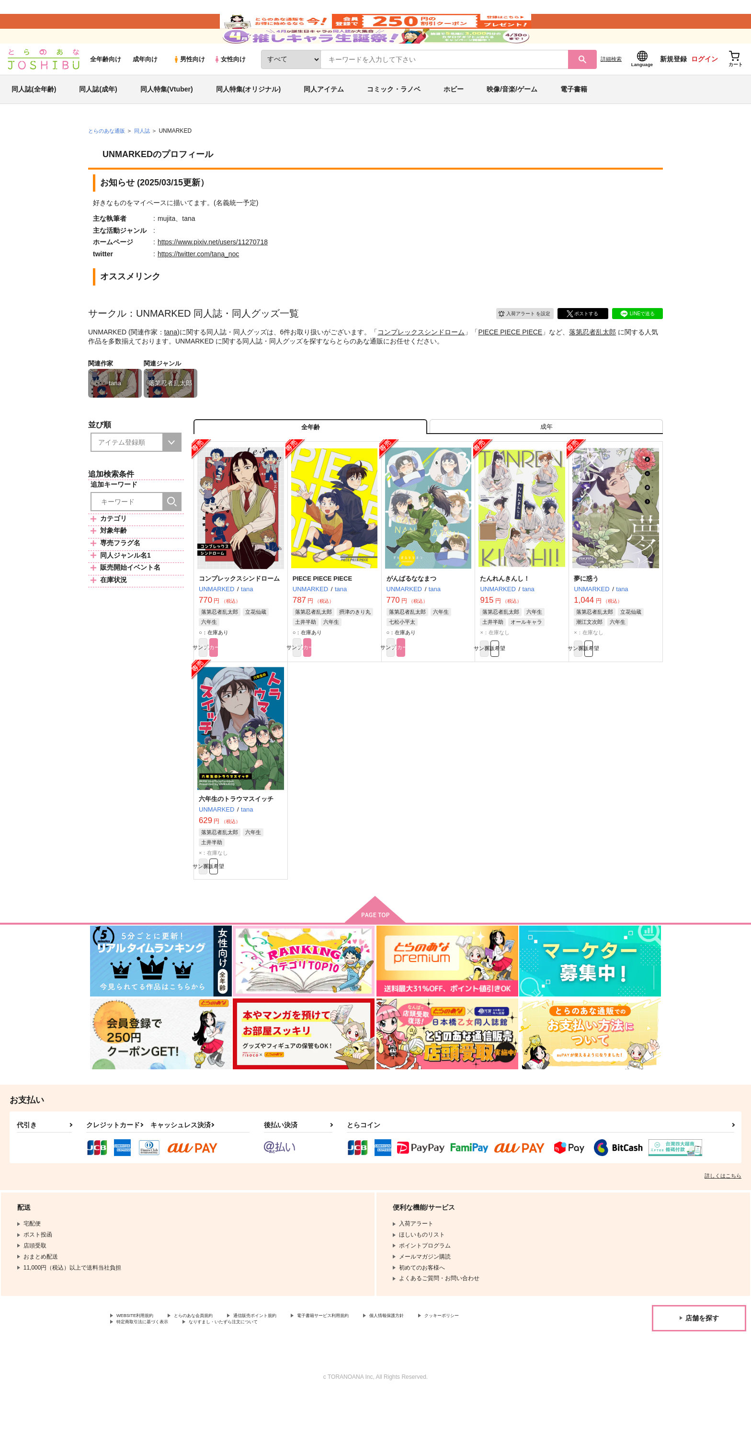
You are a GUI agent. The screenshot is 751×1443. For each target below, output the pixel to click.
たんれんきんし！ (505, 614)
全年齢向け (105, 87)
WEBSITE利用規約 (140, 1362)
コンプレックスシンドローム (421, 359)
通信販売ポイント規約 (287, 1362)
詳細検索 (611, 87)
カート (262, 685)
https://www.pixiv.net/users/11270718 (213, 270)
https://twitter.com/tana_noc (198, 282)
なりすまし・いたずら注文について (318, 1369)
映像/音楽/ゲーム (512, 117)
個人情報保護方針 (449, 1362)
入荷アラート (517, 340)
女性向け (230, 87)
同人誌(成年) (98, 117)
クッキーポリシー (139, 1369)
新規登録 (673, 87)
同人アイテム (324, 117)
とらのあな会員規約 (212, 1362)
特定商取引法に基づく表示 (217, 1369)
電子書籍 (573, 117)
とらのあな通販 (108, 158)
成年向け (145, 87)
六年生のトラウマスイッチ (236, 839)
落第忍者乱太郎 (592, 359)
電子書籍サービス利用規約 (370, 1362)
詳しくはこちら (723, 1221)
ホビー (454, 117)
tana (170, 359)
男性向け (189, 87)
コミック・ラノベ (394, 117)
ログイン (704, 87)
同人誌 (146, 158)
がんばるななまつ (411, 614)
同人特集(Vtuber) (166, 117)
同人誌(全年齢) (33, 117)
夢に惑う (586, 614)
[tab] (546, 458)
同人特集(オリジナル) (248, 117)
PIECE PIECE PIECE (510, 359)
